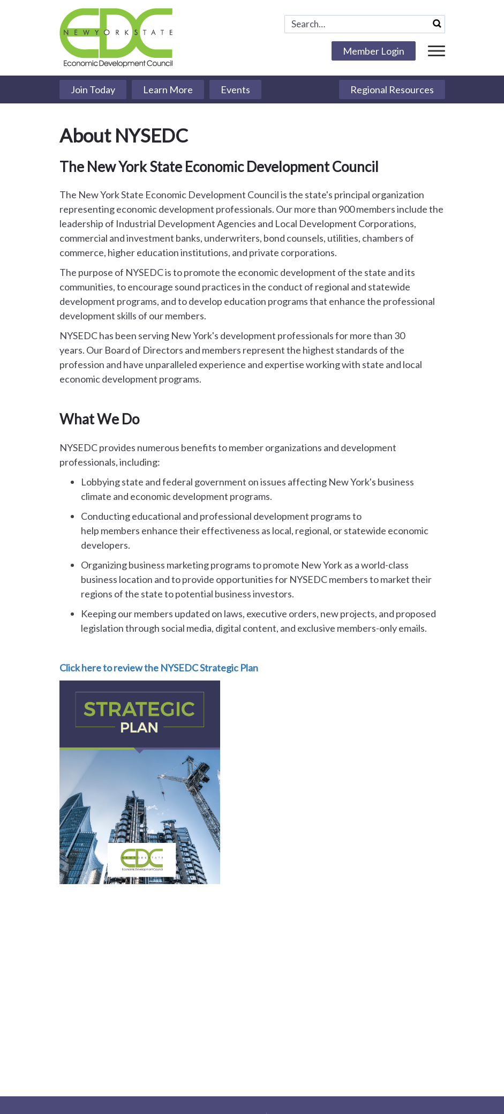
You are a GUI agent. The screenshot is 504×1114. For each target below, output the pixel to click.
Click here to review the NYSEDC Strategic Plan (158, 668)
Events (235, 89)
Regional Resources (392, 89)
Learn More (168, 89)
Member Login (373, 51)
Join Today (93, 89)
